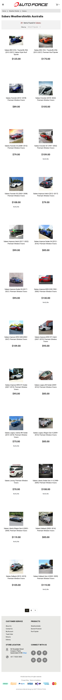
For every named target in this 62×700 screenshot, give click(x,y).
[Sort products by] (34, 27)
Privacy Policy (25, 680)
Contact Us (9, 629)
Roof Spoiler (35, 631)
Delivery (8, 639)
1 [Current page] (27, 610)
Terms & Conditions (35, 680)
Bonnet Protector (36, 629)
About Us (8, 626)
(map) (25, 653)
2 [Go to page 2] (31, 610)
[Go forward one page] (35, 610)
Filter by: (23, 27)
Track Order (9, 634)
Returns (8, 637)
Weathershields (36, 626)
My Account (9, 631)
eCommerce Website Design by (31, 689)
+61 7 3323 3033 (16, 657)
